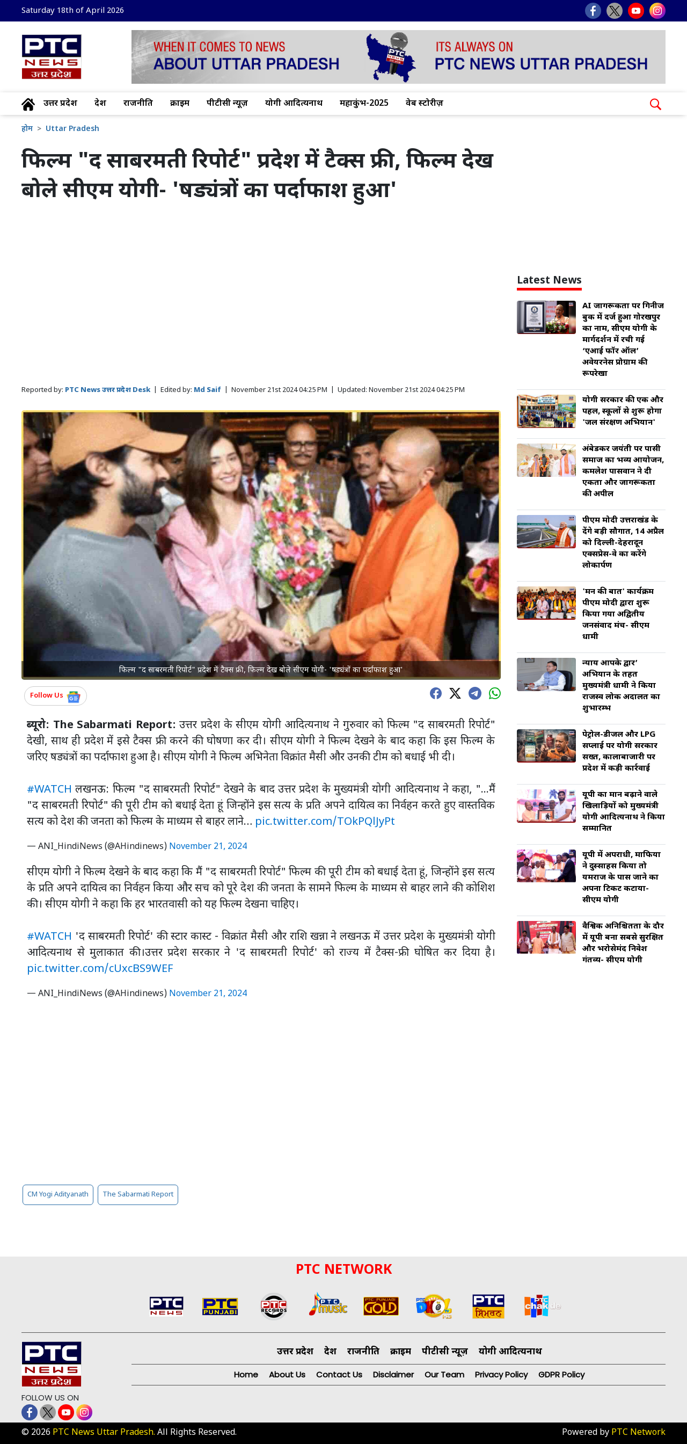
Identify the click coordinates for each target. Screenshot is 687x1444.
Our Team (444, 1374)
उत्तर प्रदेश (60, 104)
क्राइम (179, 104)
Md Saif (207, 390)
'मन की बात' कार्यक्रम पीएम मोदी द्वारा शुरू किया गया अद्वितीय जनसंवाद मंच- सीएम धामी (618, 614)
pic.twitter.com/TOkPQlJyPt (325, 822)
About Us (287, 1374)
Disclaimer (393, 1374)
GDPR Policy (561, 1374)
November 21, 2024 (208, 847)
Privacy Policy (501, 1374)
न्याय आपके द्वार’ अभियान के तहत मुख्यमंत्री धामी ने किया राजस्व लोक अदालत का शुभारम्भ (621, 686)
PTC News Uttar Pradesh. (104, 1433)
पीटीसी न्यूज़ (227, 104)
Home (246, 1374)
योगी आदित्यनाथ (294, 104)
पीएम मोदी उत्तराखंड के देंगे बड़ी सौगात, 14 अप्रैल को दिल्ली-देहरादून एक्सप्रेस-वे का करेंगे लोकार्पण (623, 543)
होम (27, 129)
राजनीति (138, 104)
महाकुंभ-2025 (364, 104)
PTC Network (638, 1433)
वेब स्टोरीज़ (424, 104)
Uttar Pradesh (72, 129)
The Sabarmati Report (138, 1194)
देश (100, 104)
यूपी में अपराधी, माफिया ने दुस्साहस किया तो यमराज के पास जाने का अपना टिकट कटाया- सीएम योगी (621, 877)
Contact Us (339, 1374)
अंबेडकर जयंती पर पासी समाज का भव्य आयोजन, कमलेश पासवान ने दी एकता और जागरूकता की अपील (623, 471)
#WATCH (49, 790)
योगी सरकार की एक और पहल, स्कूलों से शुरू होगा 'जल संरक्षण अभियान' (622, 411)
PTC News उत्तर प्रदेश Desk (107, 390)
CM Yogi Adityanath (58, 1194)
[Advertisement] (261, 295)
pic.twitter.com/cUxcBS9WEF (100, 969)
